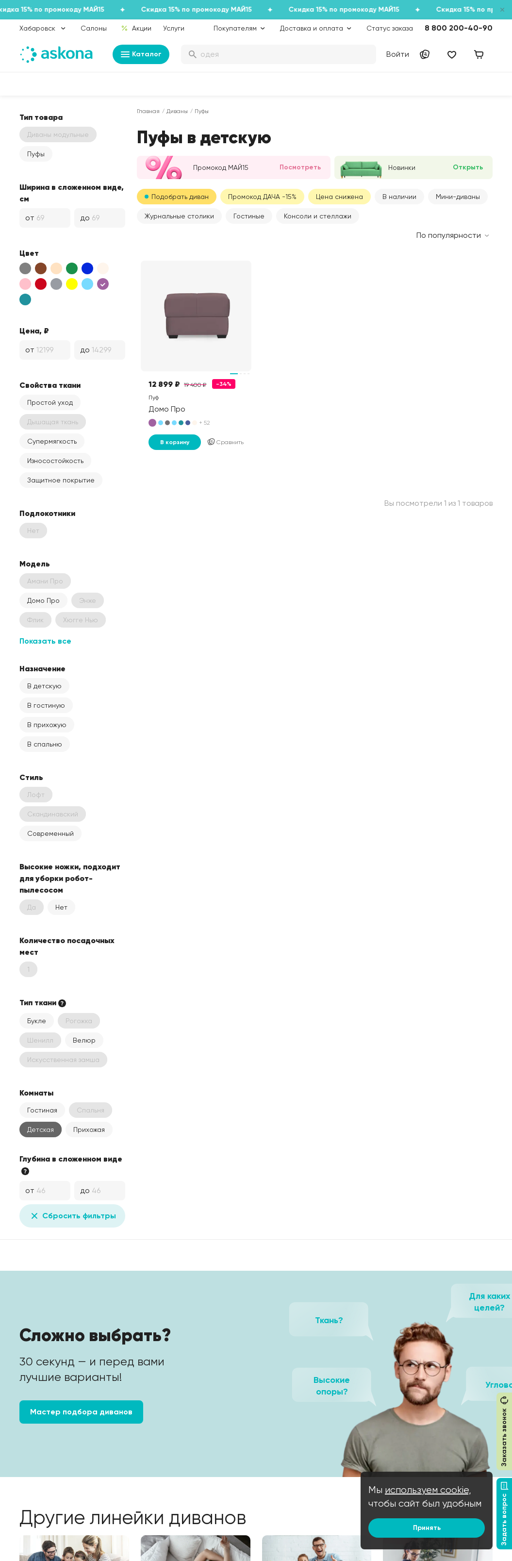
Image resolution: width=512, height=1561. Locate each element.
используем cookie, (428, 1489)
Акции (136, 28)
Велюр (84, 1040)
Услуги (173, 28)
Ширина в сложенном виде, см (71, 192)
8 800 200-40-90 (459, 28)
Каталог (141, 54)
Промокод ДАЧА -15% (262, 196)
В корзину (174, 442)
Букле (36, 1021)
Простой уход (50, 402)
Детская (40, 1129)
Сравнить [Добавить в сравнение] (225, 442)
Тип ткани (43, 1002)
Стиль (31, 777)
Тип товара (41, 117)
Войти (397, 54)
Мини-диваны (458, 196)
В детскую (44, 686)
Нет (61, 907)
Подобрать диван (180, 196)
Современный (50, 833)
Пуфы (36, 154)
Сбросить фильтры (72, 1216)
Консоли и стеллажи (317, 216)
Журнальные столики (179, 216)
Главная (148, 111)
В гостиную (46, 705)
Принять (427, 1528)
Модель (34, 563)
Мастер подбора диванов (81, 1411)
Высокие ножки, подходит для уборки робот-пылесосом (69, 878)
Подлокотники (47, 513)
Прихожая (89, 1129)
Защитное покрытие (61, 480)
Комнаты (36, 1092)
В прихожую (46, 725)
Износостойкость (55, 461)
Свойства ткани (50, 385)
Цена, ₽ (34, 330)
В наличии (399, 196)
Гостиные (248, 216)
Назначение (42, 668)
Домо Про (43, 600)
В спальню (44, 744)
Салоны (94, 28)
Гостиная (42, 1110)
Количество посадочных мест (67, 946)
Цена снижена (339, 196)
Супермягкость (52, 441)
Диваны (177, 111)
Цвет (29, 253)
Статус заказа (389, 28)
